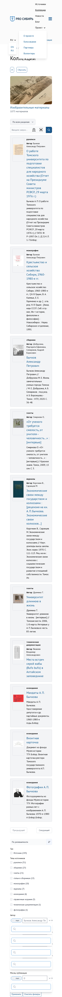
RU (12, 50)
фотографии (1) (21, 910)
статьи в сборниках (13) (24, 878)
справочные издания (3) (24, 899)
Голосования (30, 41)
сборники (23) (20, 867)
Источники (40, 4)
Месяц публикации (18, 973)
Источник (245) (20, 853)
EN (12, 46)
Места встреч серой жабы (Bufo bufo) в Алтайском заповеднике (35, 668)
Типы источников (17, 858)
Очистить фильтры (32, 994)
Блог (37, 21)
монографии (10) (21, 883)
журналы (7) (19, 888)
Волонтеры (29, 53)
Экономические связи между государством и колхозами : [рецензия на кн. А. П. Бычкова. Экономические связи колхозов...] (36, 507)
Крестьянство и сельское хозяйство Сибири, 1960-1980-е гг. (36, 270)
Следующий (44, 830)
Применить (16, 994)
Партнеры (29, 47)
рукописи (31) (20, 862)
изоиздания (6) (20, 894)
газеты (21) (19, 873)
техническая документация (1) (27, 904)
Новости (39, 15)
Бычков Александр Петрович (33, 362)
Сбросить (22, 69)
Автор (12, 915)
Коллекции (40, 10)
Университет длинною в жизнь (34, 601)
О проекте (29, 35)
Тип (11, 849)
